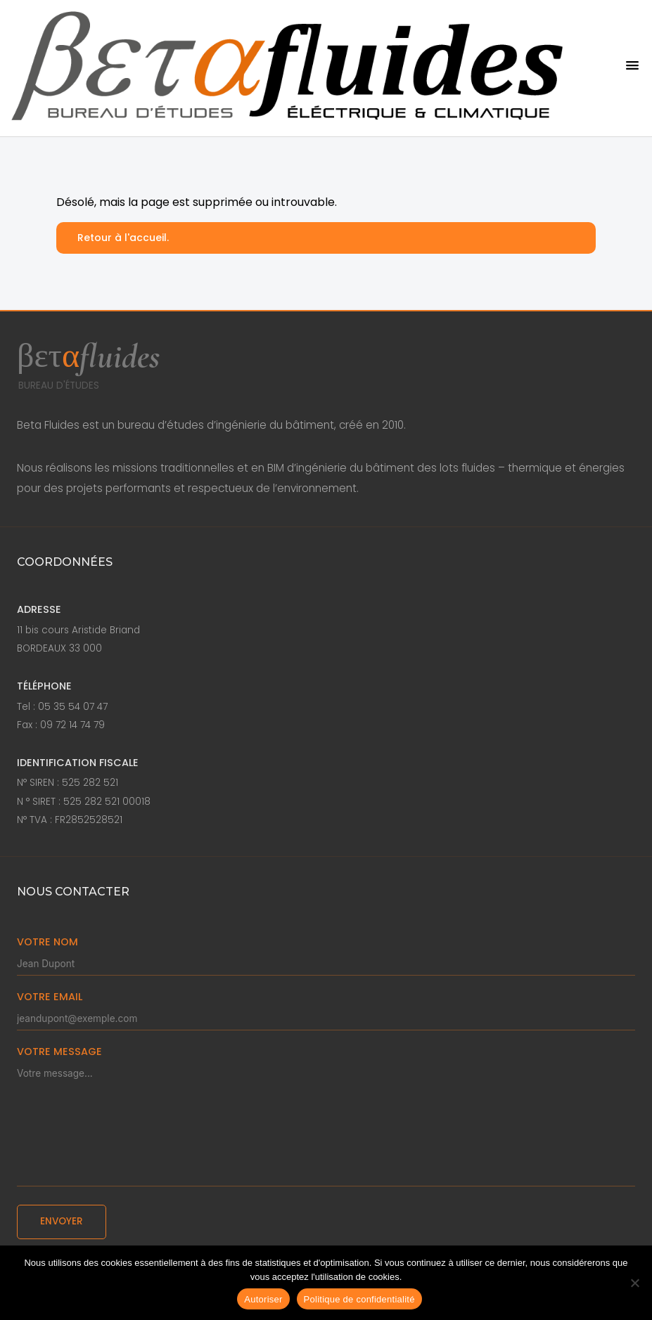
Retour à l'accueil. (123, 238)
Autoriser (263, 1299)
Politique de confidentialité (359, 1299)
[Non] (634, 1283)
